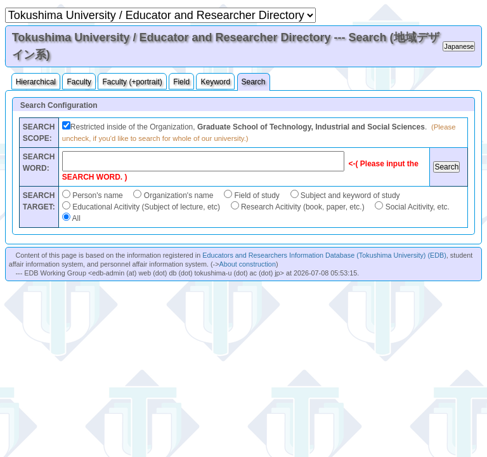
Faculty (79, 81)
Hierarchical (36, 81)
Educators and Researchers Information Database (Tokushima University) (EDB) (324, 255)
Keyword (215, 81)
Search (254, 81)
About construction (247, 264)
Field (181, 81)
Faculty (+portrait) (132, 81)
